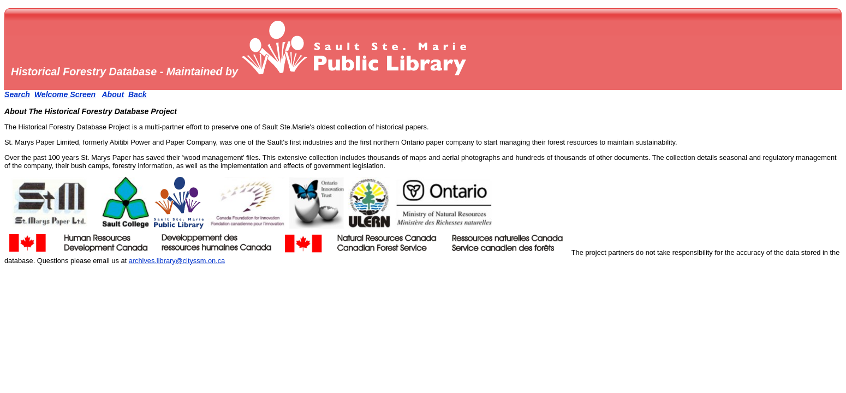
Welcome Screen (65, 94)
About (113, 94)
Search (17, 94)
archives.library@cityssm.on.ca (177, 261)
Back (137, 94)
